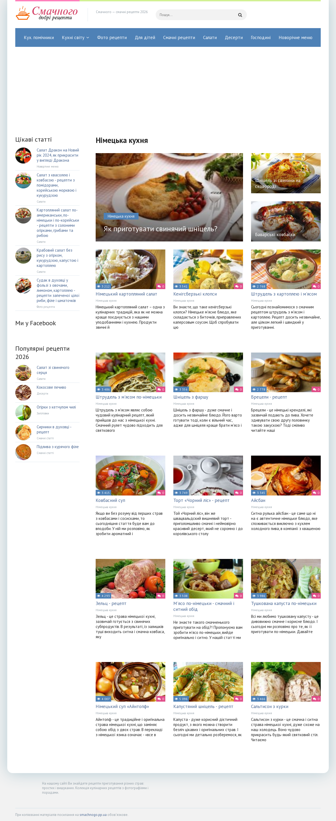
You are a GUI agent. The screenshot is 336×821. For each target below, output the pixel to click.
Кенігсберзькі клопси (195, 294)
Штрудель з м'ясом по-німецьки (129, 397)
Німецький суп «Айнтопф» (122, 706)
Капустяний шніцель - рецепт (203, 706)
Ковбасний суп (110, 500)
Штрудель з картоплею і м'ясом (284, 294)
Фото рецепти (112, 37)
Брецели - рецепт (269, 397)
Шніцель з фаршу (190, 397)
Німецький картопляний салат (126, 294)
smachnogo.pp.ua (93, 814)
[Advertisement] (168, 87)
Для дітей (145, 37)
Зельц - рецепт (111, 603)
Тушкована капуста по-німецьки (283, 603)
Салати (210, 37)
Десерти (234, 37)
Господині (261, 37)
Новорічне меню (295, 37)
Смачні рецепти (179, 37)
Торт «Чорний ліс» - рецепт (201, 500)
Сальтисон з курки (269, 706)
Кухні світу (73, 37)
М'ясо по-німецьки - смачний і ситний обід (203, 606)
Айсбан (258, 500)
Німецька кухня (106, 300)
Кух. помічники (39, 37)
